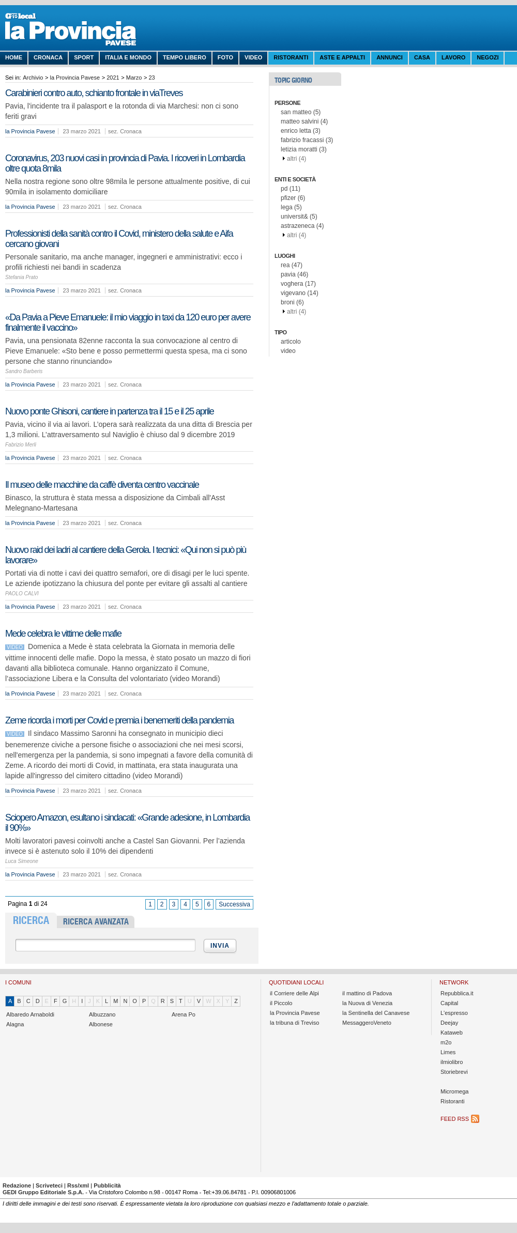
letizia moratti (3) (304, 149)
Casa (422, 57)
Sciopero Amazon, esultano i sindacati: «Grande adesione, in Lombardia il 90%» (127, 822)
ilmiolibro (451, 1062)
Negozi (487, 57)
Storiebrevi (454, 1072)
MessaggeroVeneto (366, 1023)
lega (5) (291, 207)
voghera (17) (298, 283)
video (288, 351)
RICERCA (31, 920)
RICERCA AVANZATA (96, 922)
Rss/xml (78, 1185)
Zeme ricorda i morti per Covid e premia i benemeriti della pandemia (119, 720)
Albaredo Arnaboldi (30, 1014)
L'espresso (454, 1013)
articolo (291, 341)
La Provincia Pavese (82, 31)
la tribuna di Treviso (294, 1023)
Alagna (15, 1024)
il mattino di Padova (367, 993)
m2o (445, 1042)
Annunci (389, 57)
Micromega (454, 1091)
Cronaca (48, 57)
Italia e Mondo (128, 57)
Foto (225, 57)
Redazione (17, 1185)
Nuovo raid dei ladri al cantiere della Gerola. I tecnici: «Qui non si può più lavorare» (125, 555)
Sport (84, 57)
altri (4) (296, 158)
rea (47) (291, 265)
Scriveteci (49, 1185)
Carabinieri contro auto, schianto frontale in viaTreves (94, 93)
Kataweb (451, 1032)
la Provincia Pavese (75, 77)
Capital (449, 1003)
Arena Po (183, 1014)
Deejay (449, 1023)
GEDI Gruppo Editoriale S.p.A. (43, 1192)
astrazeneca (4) (302, 225)
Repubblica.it (457, 993)
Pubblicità (107, 1185)
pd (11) (290, 188)
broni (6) (292, 302)
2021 (113, 77)
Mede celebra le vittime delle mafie (63, 633)
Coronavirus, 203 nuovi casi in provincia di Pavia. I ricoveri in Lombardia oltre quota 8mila (125, 163)
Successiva (234, 904)
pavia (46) (294, 274)
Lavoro (453, 57)
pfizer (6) (293, 198)
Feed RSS (454, 1119)
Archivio (33, 77)
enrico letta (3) (301, 130)
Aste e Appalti (342, 57)
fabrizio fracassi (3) (307, 140)
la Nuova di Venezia (367, 1003)
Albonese (101, 1024)
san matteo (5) (301, 112)
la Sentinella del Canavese (375, 1013)
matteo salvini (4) (304, 121)
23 (151, 77)
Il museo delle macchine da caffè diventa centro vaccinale (102, 485)
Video (253, 57)
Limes (447, 1052)
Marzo (134, 77)
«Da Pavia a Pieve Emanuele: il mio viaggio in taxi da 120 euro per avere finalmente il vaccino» (127, 322)
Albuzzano (102, 1014)
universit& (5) (299, 216)
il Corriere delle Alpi (294, 993)
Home (13, 57)
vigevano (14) (299, 293)
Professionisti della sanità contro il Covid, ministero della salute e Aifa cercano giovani (119, 238)
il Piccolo (281, 1003)
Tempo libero (184, 57)
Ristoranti (290, 57)
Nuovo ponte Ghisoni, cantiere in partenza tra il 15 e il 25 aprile (109, 411)
